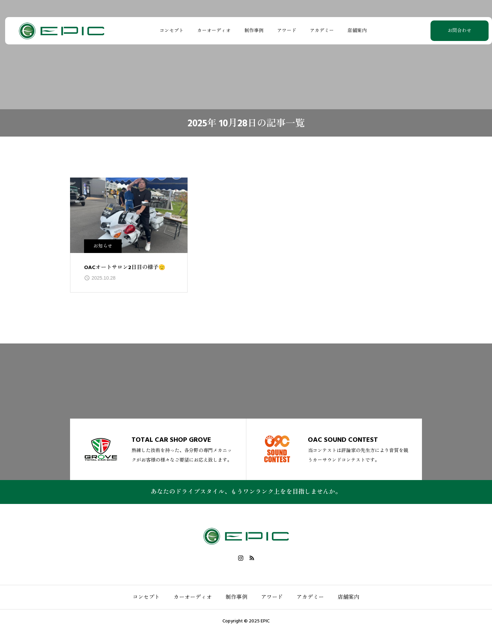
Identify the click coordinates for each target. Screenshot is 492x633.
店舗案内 (353, 30)
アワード (283, 30)
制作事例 (250, 30)
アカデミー (318, 30)
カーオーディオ (210, 30)
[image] (129, 215)
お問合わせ (442, 30)
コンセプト (168, 30)
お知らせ (102, 246)
